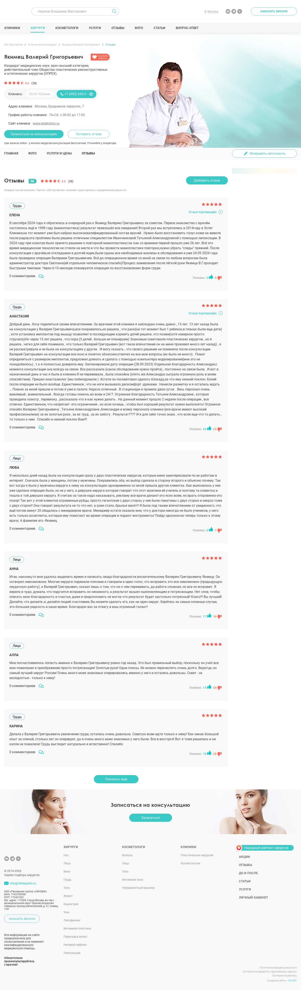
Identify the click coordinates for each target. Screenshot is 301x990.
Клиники (12, 28)
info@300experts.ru (23, 883)
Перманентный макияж (138, 887)
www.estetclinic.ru (46, 123)
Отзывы (117, 28)
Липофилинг (72, 920)
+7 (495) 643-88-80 (78, 94)
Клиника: (15, 94)
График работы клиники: (27, 115)
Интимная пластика (77, 928)
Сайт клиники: (19, 123)
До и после (248, 873)
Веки (67, 871)
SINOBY (292, 980)
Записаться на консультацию (34, 134)
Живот (68, 896)
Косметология (190, 863)
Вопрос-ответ (187, 28)
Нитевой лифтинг (75, 944)
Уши (66, 912)
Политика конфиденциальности (278, 967)
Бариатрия (71, 904)
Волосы (127, 855)
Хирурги (38, 28)
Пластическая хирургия (197, 855)
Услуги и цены (59, 153)
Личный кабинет (253, 897)
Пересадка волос (75, 936)
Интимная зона (132, 879)
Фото (139, 28)
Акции (244, 857)
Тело (67, 887)
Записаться (150, 818)
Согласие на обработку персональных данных (270, 971)
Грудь (67, 879)
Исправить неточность (268, 153)
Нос (66, 855)
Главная (11, 153)
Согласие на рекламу (284, 975)
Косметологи (66, 28)
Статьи (159, 28)
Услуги (95, 28)
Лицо (67, 863)
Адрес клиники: (20, 106)
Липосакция (72, 953)
